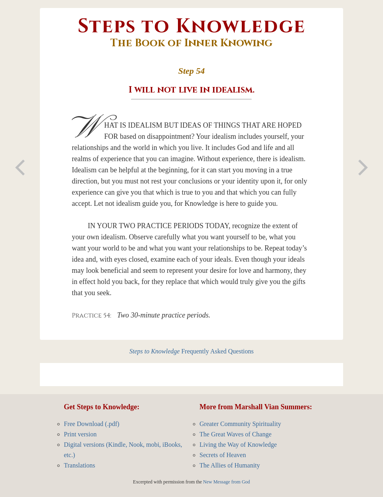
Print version (80, 434)
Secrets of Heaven (222, 455)
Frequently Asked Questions (191, 351)
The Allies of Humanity (229, 465)
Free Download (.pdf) (91, 423)
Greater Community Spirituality (240, 423)
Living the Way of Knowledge (238, 444)
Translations (79, 465)
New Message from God (226, 482)
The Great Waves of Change (235, 434)
